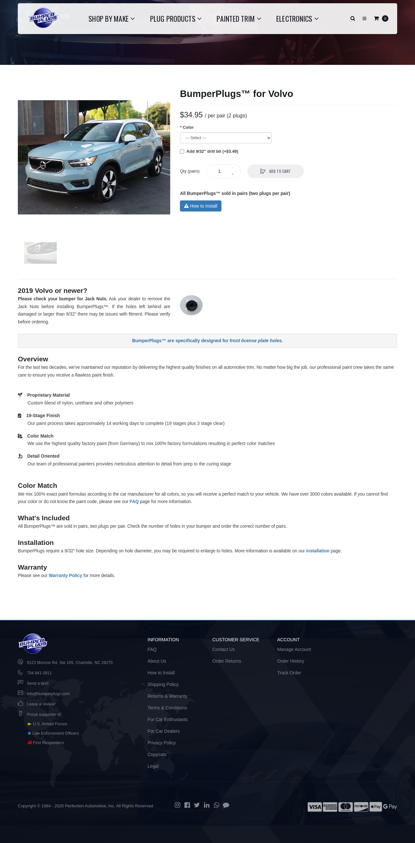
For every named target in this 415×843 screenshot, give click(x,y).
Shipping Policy (163, 684)
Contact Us (223, 649)
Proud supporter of (44, 714)
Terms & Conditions (167, 707)
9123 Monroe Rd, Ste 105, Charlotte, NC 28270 (70, 662)
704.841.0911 (39, 673)
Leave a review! (41, 704)
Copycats (157, 754)
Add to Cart (279, 171)
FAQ (134, 501)
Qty (190, 171)
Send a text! (38, 683)
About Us (157, 661)
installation (317, 550)
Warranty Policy (65, 575)
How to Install (200, 206)
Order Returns (226, 661)
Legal (153, 766)
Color (188, 127)
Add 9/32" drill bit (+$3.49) (212, 151)
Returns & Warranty (167, 696)
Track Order (289, 672)
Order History (290, 661)
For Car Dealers (164, 731)
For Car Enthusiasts (168, 719)
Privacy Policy (162, 742)
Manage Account (294, 649)
